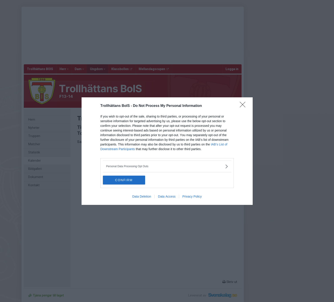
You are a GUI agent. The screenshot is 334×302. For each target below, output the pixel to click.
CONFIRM (124, 180)
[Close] (244, 106)
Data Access (167, 196)
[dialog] (167, 151)
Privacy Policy (192, 196)
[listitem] (167, 166)
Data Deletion (141, 196)
